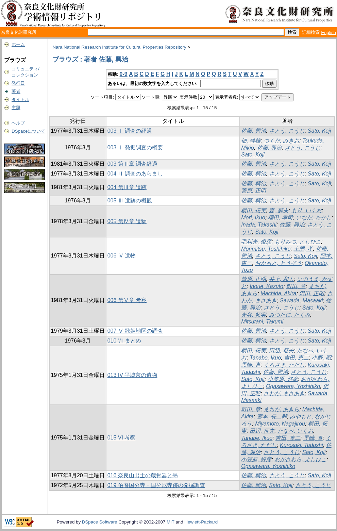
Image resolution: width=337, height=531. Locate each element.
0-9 (124, 74)
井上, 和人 (281, 279)
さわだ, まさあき (284, 393)
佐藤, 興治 (253, 131)
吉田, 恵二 (296, 358)
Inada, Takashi (258, 225)
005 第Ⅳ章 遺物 (127, 221)
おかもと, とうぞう (278, 263)
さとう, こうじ (287, 131)
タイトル (20, 99)
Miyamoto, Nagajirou (280, 424)
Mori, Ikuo (253, 217)
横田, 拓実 (253, 210)
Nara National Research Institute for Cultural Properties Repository (119, 47)
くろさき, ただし (284, 365)
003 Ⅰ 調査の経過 (129, 131)
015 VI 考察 (121, 438)
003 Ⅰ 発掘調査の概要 (135, 147)
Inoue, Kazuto (266, 286)
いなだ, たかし (314, 217)
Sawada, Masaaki (301, 300)
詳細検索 (311, 32)
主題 (16, 107)
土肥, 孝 (303, 249)
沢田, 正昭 (311, 293)
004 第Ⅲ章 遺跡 (127, 187)
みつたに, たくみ (289, 315)
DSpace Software (99, 522)
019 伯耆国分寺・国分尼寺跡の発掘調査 (156, 485)
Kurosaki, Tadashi (301, 445)
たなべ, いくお (295, 431)
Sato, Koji (319, 131)
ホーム (18, 44)
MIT (170, 522)
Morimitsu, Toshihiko (265, 249)
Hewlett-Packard (201, 522)
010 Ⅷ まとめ (124, 341)
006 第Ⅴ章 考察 (127, 300)
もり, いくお (306, 210)
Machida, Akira (278, 293)
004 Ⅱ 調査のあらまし (135, 174)
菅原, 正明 (253, 191)
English (328, 32)
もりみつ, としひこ (297, 242)
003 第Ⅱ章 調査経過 (132, 164)
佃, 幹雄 (250, 141)
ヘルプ (18, 123)
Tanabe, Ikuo (265, 358)
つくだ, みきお (281, 141)
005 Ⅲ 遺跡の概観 (129, 200)
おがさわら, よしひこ (300, 459)
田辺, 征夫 (281, 350)
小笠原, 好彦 (283, 379)
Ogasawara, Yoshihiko (293, 386)
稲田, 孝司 (280, 217)
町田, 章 (296, 286)
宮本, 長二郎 (272, 416)
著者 (16, 91)
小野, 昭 (321, 358)
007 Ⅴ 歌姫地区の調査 (135, 331)
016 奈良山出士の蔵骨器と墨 (142, 475)
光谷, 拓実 (253, 315)
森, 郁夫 (278, 210)
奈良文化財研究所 (18, 32)
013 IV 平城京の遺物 (132, 375)
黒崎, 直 (250, 365)
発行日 (18, 83)
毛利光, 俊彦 (256, 242)
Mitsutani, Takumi (262, 322)
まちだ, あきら (281, 409)
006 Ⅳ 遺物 (121, 256)
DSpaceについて (28, 131)
